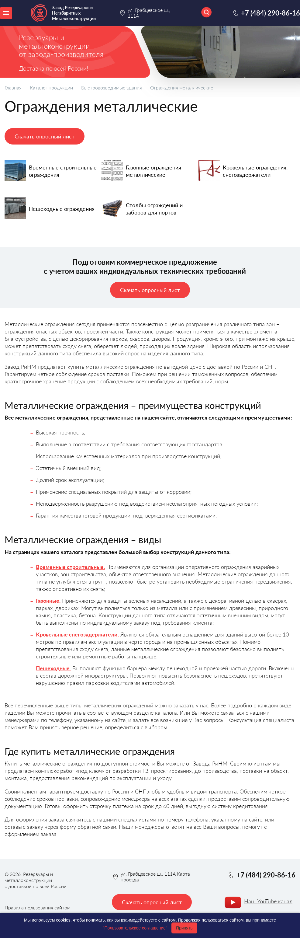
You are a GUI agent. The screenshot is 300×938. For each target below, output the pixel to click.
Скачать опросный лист (44, 136)
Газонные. (48, 600)
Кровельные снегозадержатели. (77, 634)
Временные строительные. (70, 566)
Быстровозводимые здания (111, 87)
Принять (184, 928)
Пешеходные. (53, 668)
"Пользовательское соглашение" (135, 928)
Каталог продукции (51, 87)
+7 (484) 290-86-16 (270, 13)
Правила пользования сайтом (38, 907)
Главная (13, 87)
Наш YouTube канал (268, 901)
